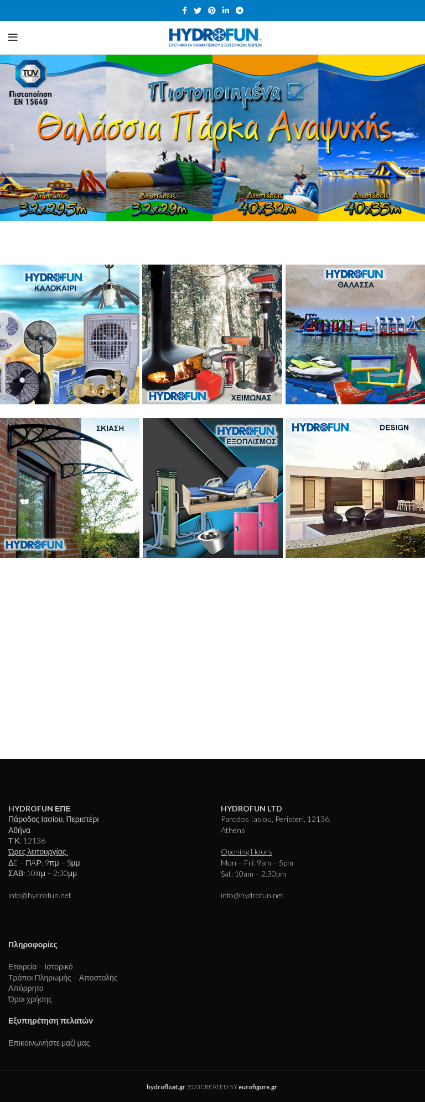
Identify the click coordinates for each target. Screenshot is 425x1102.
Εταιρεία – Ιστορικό (40, 966)
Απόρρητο (26, 988)
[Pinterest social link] (212, 10)
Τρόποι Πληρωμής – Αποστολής (62, 977)
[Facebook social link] (184, 10)
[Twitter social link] (197, 10)
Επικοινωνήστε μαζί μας (49, 1042)
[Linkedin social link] (225, 10)
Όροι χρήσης (30, 999)
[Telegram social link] (239, 10)
